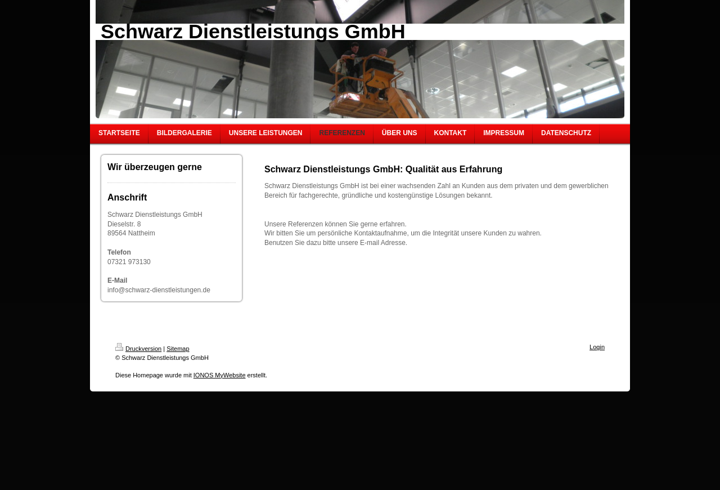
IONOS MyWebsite (220, 375)
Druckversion (138, 348)
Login (597, 347)
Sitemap (177, 348)
